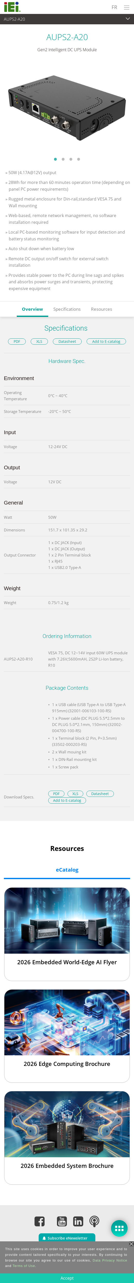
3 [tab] (70, 159)
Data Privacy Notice (110, 1260)
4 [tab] (78, 159)
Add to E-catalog (106, 341)
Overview (32, 309)
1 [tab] (55, 159)
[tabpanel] (67, 108)
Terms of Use (24, 1266)
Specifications (67, 309)
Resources (101, 309)
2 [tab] (63, 159)
